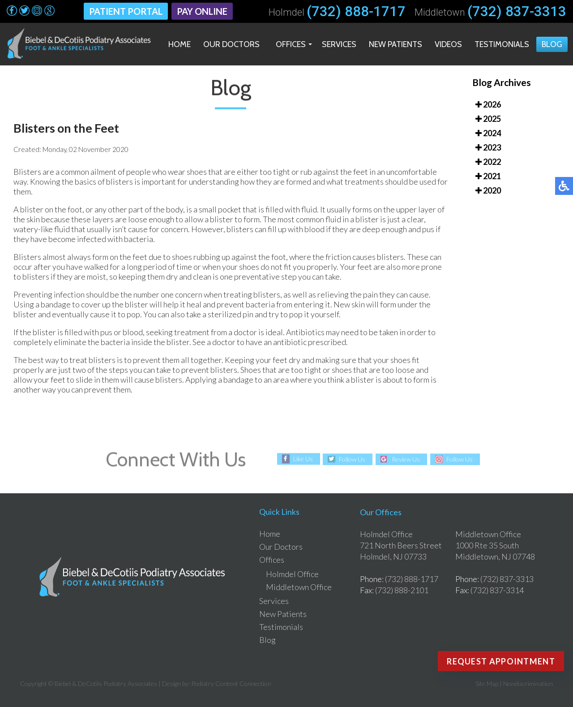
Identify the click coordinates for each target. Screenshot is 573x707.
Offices (291, 44)
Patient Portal (125, 11)
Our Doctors (231, 44)
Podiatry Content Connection (231, 683)
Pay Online (202, 11)
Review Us (406, 459)
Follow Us (352, 459)
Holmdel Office (292, 574)
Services (339, 44)
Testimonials (502, 44)
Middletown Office (299, 587)
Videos (448, 44)
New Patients (395, 44)
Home (179, 44)
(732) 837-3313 (516, 11)
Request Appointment (501, 661)
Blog (552, 44)
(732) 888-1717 (356, 11)
